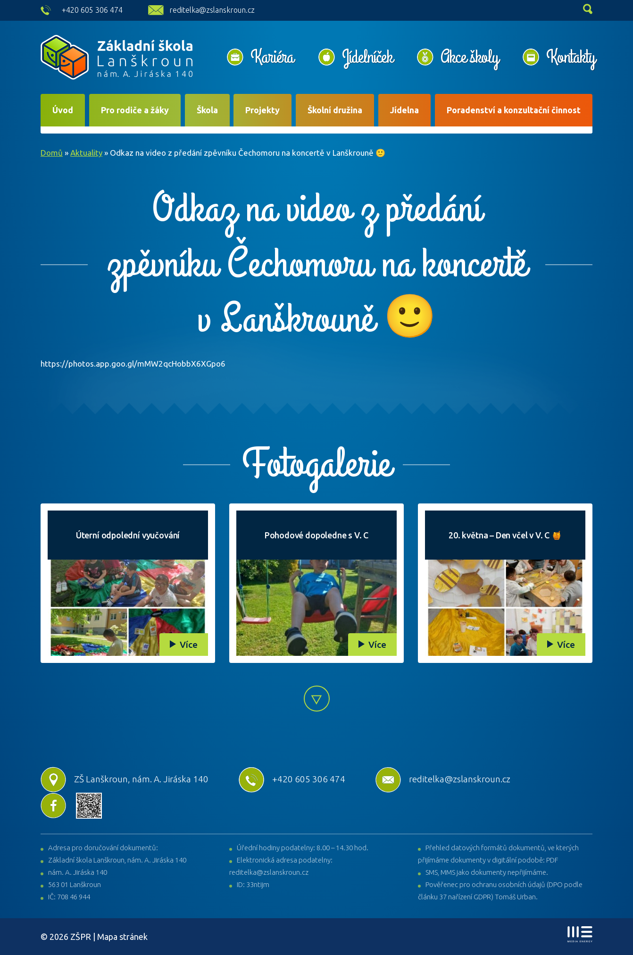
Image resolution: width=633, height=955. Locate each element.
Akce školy (469, 57)
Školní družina (335, 110)
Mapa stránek (122, 936)
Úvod (62, 110)
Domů (52, 152)
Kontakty (570, 57)
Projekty (262, 110)
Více (189, 644)
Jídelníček (367, 57)
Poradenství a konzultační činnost (514, 110)
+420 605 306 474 (92, 10)
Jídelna (404, 110)
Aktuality (86, 152)
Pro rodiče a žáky (135, 110)
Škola (207, 110)
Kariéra (272, 57)
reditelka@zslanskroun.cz (212, 10)
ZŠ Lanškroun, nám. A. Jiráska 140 (124, 779)
